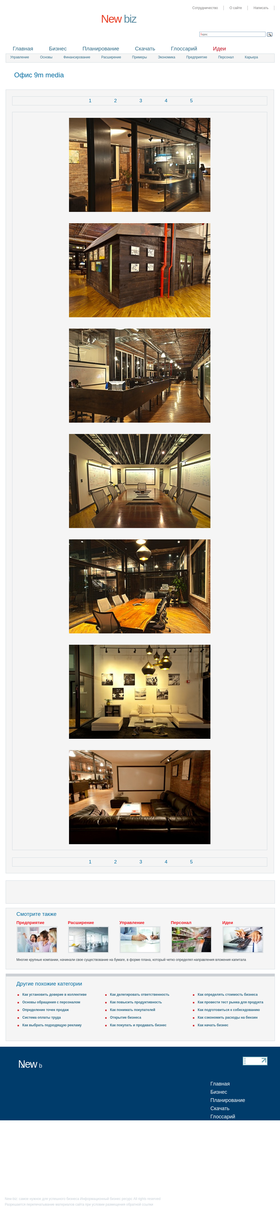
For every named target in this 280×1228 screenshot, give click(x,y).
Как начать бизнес (213, 1025)
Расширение (111, 57)
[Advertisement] (208, 75)
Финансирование (76, 57)
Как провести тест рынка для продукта (230, 1002)
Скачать (145, 49)
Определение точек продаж (45, 1010)
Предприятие (196, 57)
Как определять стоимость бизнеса (228, 995)
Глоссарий (184, 49)
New (118, 19)
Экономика (166, 57)
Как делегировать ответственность (139, 995)
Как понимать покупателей (132, 1010)
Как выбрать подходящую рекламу (52, 1025)
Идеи (219, 49)
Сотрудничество (205, 8)
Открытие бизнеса (125, 1018)
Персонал (226, 57)
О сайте (235, 8)
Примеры (139, 57)
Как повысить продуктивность (136, 1002)
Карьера (251, 57)
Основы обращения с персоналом (51, 1002)
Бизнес (57, 49)
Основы (46, 57)
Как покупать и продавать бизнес (138, 1025)
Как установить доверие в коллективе (54, 995)
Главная (23, 49)
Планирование (101, 49)
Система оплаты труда (41, 1018)
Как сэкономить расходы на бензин (228, 1018)
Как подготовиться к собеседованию (229, 1010)
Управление (19, 57)
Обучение (222, 1133)
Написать (260, 8)
